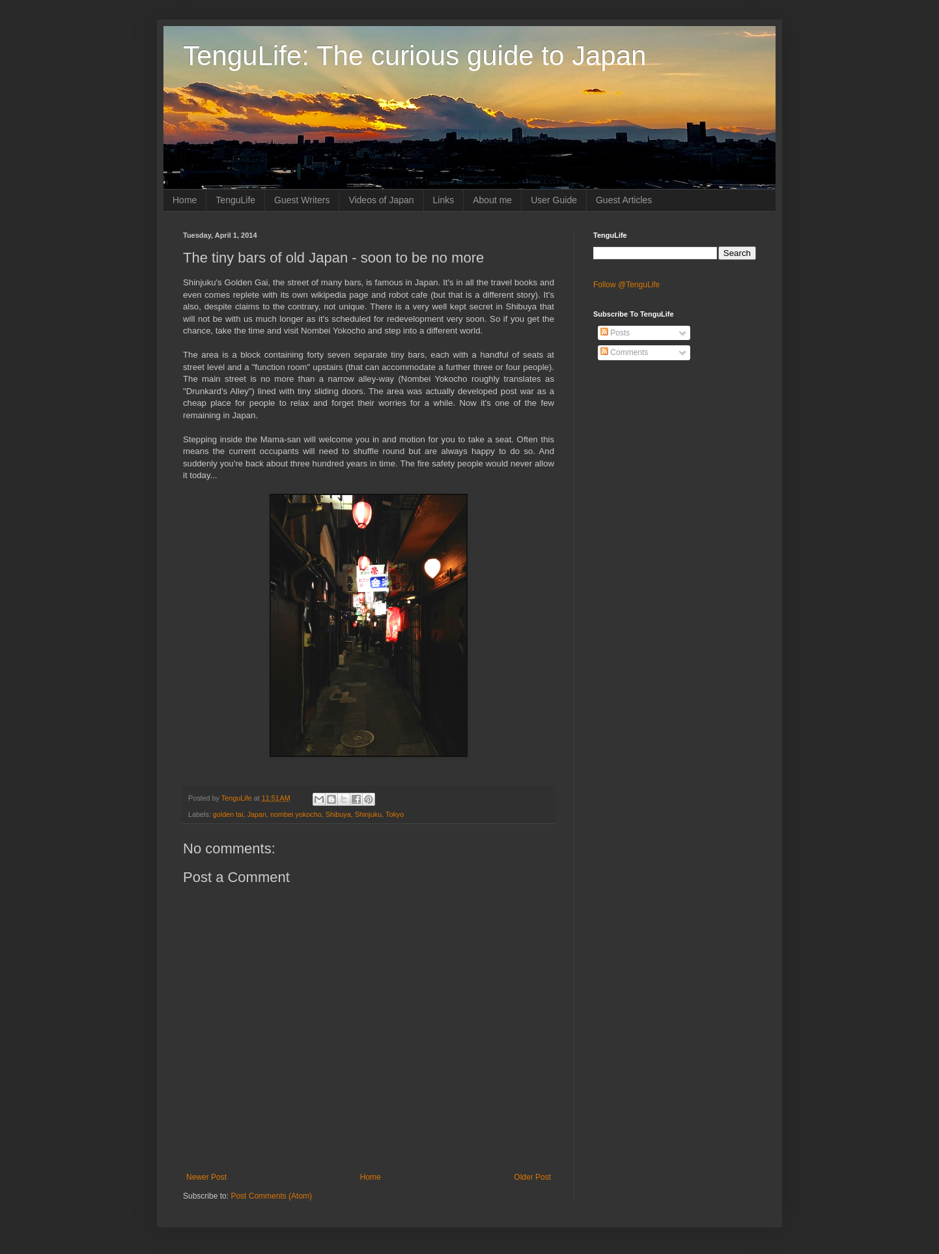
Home (185, 200)
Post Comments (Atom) (271, 1196)
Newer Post (206, 1177)
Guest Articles (624, 200)
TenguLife (235, 200)
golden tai (228, 814)
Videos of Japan (380, 200)
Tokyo (394, 814)
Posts (615, 332)
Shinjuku (368, 814)
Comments (624, 352)
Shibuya (338, 814)
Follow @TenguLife (626, 284)
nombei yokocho (296, 814)
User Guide (554, 200)
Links (444, 200)
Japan (256, 814)
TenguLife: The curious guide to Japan (414, 55)
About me (492, 200)
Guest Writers (301, 200)
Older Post (532, 1177)
